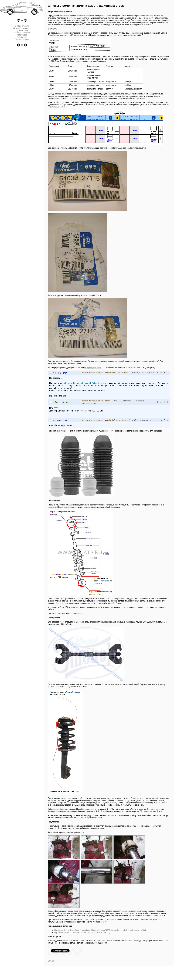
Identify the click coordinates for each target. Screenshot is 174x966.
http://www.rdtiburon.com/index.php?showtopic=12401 (77, 932)
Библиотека (22, 37)
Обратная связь (22, 39)
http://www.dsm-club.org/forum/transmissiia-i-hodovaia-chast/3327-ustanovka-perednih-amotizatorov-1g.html (100, 930)
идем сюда (63, 33)
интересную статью (92, 367)
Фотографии (22, 35)
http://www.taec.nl (55, 107)
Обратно (51, 961)
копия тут (105, 932)
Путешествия (22, 30)
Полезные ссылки (22, 33)
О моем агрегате (22, 26)
